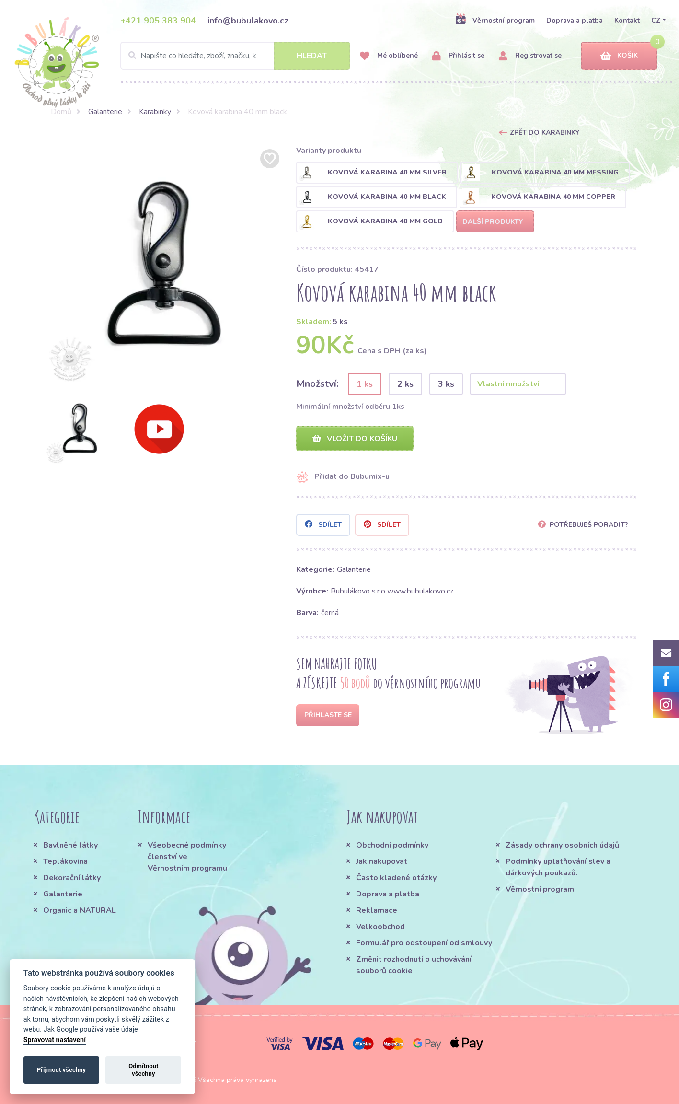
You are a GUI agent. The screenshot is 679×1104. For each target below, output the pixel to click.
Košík (619, 56)
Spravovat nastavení (54, 1040)
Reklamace (376, 910)
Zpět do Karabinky (544, 132)
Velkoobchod (380, 926)
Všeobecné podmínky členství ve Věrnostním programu (187, 856)
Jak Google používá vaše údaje (91, 1029)
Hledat (312, 55)
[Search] (235, 56)
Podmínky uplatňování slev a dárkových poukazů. (558, 867)
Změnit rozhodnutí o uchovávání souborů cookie (414, 965)
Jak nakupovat (381, 861)
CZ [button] (655, 20)
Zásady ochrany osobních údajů (562, 845)
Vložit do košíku (354, 438)
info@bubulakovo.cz (247, 20)
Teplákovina (65, 861)
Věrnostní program (495, 20)
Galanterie (105, 111)
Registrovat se (530, 56)
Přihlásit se (458, 56)
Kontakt (627, 20)
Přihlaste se (328, 715)
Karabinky (155, 111)
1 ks (365, 384)
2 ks (405, 384)
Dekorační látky (72, 877)
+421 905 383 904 (158, 20)
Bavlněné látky (70, 845)
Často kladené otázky (396, 877)
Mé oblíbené (389, 56)
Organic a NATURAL (79, 910)
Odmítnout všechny (143, 1069)
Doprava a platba (574, 20)
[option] (163, 266)
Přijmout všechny (61, 1069)
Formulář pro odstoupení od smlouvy (424, 943)
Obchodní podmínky (392, 845)
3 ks (446, 384)
